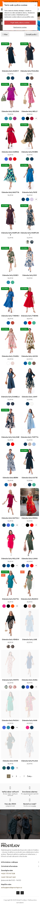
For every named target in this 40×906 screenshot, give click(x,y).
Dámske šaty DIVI (30, 275)
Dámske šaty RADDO (29, 599)
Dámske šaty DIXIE (10, 761)
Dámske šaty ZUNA (29, 680)
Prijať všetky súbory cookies (20, 23)
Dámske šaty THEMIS (29, 316)
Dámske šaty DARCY (10, 71)
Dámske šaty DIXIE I (10, 275)
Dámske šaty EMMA (30, 518)
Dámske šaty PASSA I (10, 720)
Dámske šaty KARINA (10, 152)
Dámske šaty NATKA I (10, 518)
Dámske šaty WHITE (10, 680)
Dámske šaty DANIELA (10, 397)
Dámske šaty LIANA (30, 558)
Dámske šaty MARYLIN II (10, 234)
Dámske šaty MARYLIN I (30, 234)
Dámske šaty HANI (29, 720)
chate (34, 806)
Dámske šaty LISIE (29, 639)
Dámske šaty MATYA (10, 599)
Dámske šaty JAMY (29, 397)
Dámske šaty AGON (30, 356)
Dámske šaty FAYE (29, 192)
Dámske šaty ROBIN (30, 152)
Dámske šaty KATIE (30, 478)
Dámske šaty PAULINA (30, 71)
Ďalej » (29, 776)
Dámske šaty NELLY (30, 111)
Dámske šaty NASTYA (10, 192)
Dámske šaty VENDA (10, 639)
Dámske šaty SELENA (10, 111)
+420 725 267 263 (8, 877)
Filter (6, 34)
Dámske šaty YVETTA (29, 437)
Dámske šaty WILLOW (10, 558)
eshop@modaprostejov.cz (11, 887)
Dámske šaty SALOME (10, 437)
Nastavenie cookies (20, 27)
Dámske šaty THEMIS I (10, 316)
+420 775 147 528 (8, 873)
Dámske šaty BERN (10, 478)
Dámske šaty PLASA (29, 761)
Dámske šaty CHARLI (10, 356)
